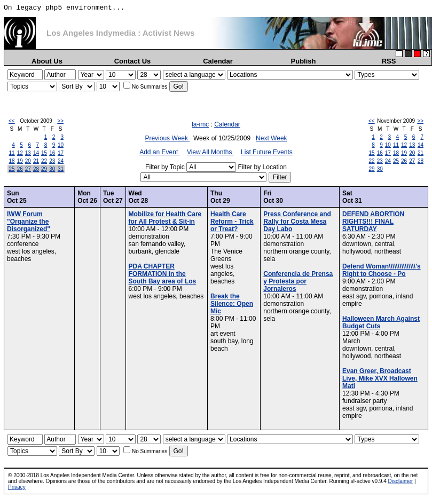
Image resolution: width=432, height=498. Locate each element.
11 (12, 153)
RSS (389, 61)
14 (36, 153)
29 (44, 169)
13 (28, 153)
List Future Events (267, 152)
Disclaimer (400, 481)
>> (60, 121)
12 (20, 153)
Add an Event (159, 152)
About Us (47, 61)
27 (28, 169)
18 (12, 161)
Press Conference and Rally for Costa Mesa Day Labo (297, 221)
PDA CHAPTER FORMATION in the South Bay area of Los (163, 274)
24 (61, 161)
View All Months (210, 152)
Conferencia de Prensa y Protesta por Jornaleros (298, 281)
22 (44, 161)
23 (52, 161)
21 (36, 161)
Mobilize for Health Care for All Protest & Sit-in (165, 217)
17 (61, 153)
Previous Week (167, 138)
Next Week (271, 138)
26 (20, 169)
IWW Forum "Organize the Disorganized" (28, 221)
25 (12, 169)
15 (44, 153)
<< (12, 121)
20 (28, 161)
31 (61, 169)
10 (61, 145)
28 (36, 169)
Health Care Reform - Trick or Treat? (232, 221)
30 (52, 169)
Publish (303, 61)
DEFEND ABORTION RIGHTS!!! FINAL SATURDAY (373, 221)
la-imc (200, 124)
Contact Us (132, 61)
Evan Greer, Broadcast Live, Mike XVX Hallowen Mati (380, 378)
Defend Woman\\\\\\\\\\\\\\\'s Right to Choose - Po (381, 270)
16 (52, 153)
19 (20, 161)
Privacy (17, 487)
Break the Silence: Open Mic (231, 304)
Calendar (218, 61)
